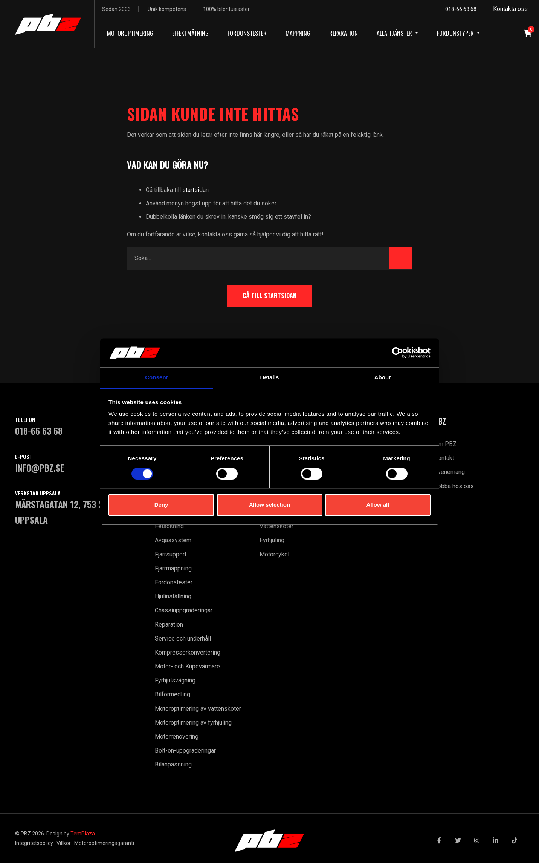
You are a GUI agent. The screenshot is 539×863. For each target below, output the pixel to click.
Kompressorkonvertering (187, 652)
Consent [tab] (156, 377)
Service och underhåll (183, 638)
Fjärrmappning (173, 568)
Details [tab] (269, 377)
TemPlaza (82, 834)
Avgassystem (173, 540)
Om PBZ (445, 444)
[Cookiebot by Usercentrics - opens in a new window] (398, 352)
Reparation (169, 624)
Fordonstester (173, 582)
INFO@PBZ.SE (39, 467)
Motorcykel (274, 554)
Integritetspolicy (34, 843)
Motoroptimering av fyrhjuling (193, 722)
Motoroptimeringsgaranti (104, 843)
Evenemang (449, 471)
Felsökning (169, 526)
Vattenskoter (276, 526)
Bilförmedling (172, 694)
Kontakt (444, 457)
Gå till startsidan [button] (269, 295)
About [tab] (382, 377)
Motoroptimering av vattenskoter (198, 708)
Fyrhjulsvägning (175, 680)
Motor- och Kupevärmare (187, 666)
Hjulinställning (173, 596)
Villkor (63, 843)
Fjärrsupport (170, 554)
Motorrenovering (176, 736)
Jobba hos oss (454, 486)
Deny (161, 505)
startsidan (195, 189)
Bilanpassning (173, 764)
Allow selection (269, 505)
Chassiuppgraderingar (183, 610)
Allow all (377, 505)
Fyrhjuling (272, 540)
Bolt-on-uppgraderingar (185, 750)
